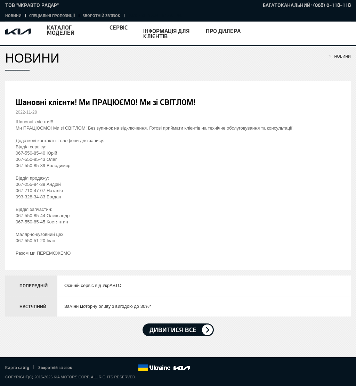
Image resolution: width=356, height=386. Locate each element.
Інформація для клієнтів (166, 33)
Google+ (104, 368)
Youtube (114, 368)
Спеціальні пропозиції (52, 15)
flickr (133, 368)
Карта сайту (17, 367)
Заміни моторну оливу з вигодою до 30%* (107, 306)
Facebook (85, 368)
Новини (13, 15)
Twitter (94, 368)
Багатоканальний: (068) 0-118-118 (307, 5)
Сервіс (119, 27)
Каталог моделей (60, 30)
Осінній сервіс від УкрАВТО (92, 285)
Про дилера (223, 30)
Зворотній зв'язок (101, 15)
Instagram (123, 368)
